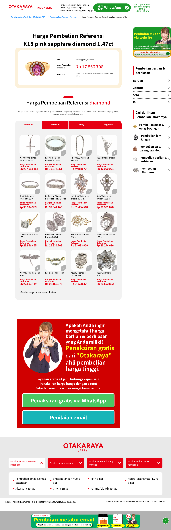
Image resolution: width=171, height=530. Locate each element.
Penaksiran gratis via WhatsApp (68, 400)
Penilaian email (68, 417)
